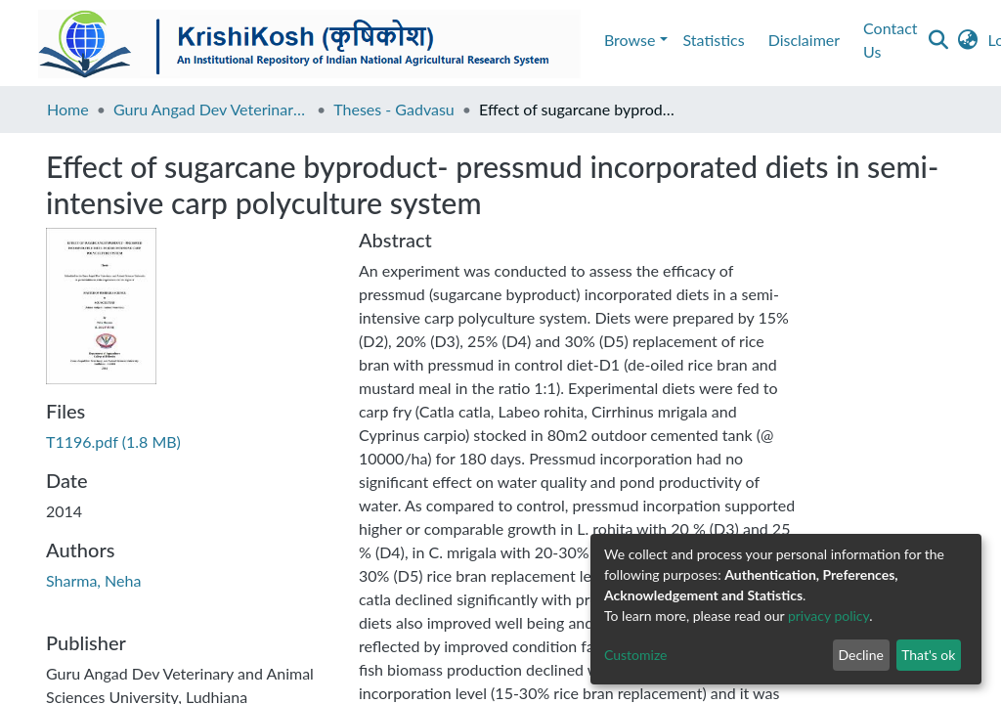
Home (68, 109)
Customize (636, 654)
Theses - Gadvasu (394, 109)
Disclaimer (804, 39)
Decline (861, 654)
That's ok (928, 654)
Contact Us (890, 40)
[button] (968, 40)
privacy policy (828, 615)
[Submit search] (939, 40)
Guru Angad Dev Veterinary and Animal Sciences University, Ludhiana (211, 109)
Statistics (714, 39)
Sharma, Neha (93, 580)
